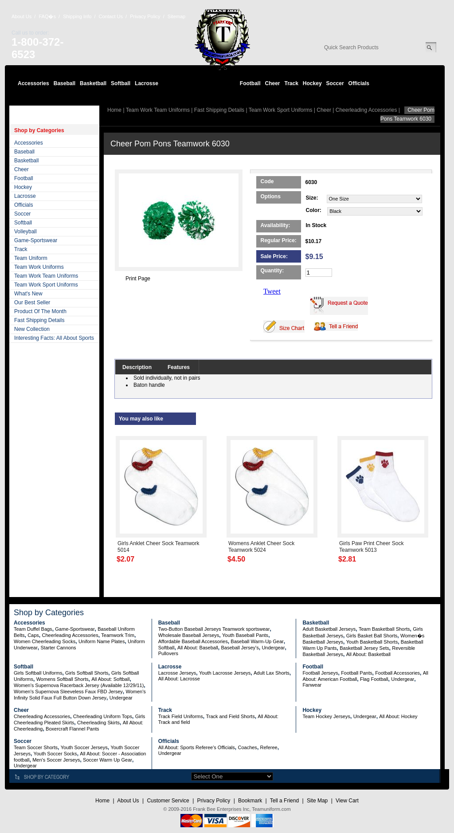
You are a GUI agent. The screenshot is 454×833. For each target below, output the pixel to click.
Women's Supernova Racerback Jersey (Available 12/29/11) (79, 685)
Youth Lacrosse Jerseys (224, 673)
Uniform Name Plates (101, 641)
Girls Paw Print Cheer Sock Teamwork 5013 (371, 546)
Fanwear (311, 685)
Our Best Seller (32, 302)
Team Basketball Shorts (384, 629)
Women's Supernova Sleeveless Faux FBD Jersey (68, 691)
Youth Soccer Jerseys (84, 747)
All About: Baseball (197, 647)
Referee (269, 747)
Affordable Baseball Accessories (193, 641)
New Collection (32, 329)
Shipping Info (77, 16)
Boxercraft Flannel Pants (72, 728)
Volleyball (25, 231)
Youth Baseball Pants (245, 635)
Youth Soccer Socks (55, 753)
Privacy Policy (145, 16)
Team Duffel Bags (33, 629)
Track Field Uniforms (180, 716)
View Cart (347, 801)
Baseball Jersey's (239, 647)
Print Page (137, 278)
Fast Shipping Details (39, 320)
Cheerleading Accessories (366, 110)
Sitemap (176, 16)
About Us (21, 16)
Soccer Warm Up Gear (107, 759)
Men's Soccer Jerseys (56, 759)
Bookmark (250, 801)
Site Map (317, 801)
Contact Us (111, 16)
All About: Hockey (398, 716)
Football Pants (356, 673)
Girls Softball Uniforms (38, 673)
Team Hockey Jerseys (326, 716)
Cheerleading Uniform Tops (102, 716)
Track (291, 83)
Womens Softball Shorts (62, 679)
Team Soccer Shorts (36, 747)
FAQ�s (47, 16)
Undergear (273, 647)
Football (250, 83)
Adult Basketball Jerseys (329, 629)
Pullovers (168, 653)
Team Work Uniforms (39, 267)
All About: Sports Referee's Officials (196, 747)
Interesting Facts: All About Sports (54, 338)
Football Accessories (397, 673)
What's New (28, 294)
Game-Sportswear (35, 240)
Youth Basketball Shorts (372, 641)
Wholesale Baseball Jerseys (188, 635)
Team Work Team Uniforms (46, 276)
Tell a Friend (284, 801)
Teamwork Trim (117, 635)
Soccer (335, 83)
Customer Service (168, 801)
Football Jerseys (320, 673)
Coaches (247, 747)
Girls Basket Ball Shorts (372, 635)
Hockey (312, 83)
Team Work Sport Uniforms (46, 285)
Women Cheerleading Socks (44, 641)
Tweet (272, 291)
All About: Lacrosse (179, 678)
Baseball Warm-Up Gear (257, 641)
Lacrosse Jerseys (177, 673)
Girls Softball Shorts (86, 673)
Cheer (272, 83)
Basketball (93, 83)
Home (114, 110)
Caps (33, 635)
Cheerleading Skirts (98, 722)
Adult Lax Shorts (272, 673)
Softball (120, 83)
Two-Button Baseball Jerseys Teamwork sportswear (214, 629)
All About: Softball (110, 679)
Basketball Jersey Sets (364, 648)
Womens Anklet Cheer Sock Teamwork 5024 (261, 546)
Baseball (64, 83)
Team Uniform (30, 258)
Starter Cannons (58, 647)
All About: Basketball (368, 654)
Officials (358, 83)
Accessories (33, 83)
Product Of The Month (40, 311)
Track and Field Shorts (230, 716)
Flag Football (374, 679)
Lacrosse (146, 83)
